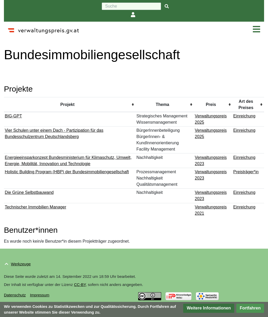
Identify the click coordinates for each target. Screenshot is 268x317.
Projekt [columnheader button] (67, 104)
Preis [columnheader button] (211, 104)
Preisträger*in (246, 172)
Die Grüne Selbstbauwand (29, 192)
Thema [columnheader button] (162, 104)
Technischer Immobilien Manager (35, 207)
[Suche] (131, 6)
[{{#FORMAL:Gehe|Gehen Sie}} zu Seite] (167, 6)
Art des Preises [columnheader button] (245, 104)
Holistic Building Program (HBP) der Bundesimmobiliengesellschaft (67, 172)
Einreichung (244, 116)
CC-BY (80, 284)
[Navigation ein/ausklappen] (256, 29)
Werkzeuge (21, 264)
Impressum (39, 295)
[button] (208, 308)
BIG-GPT (13, 116)
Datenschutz (15, 295)
